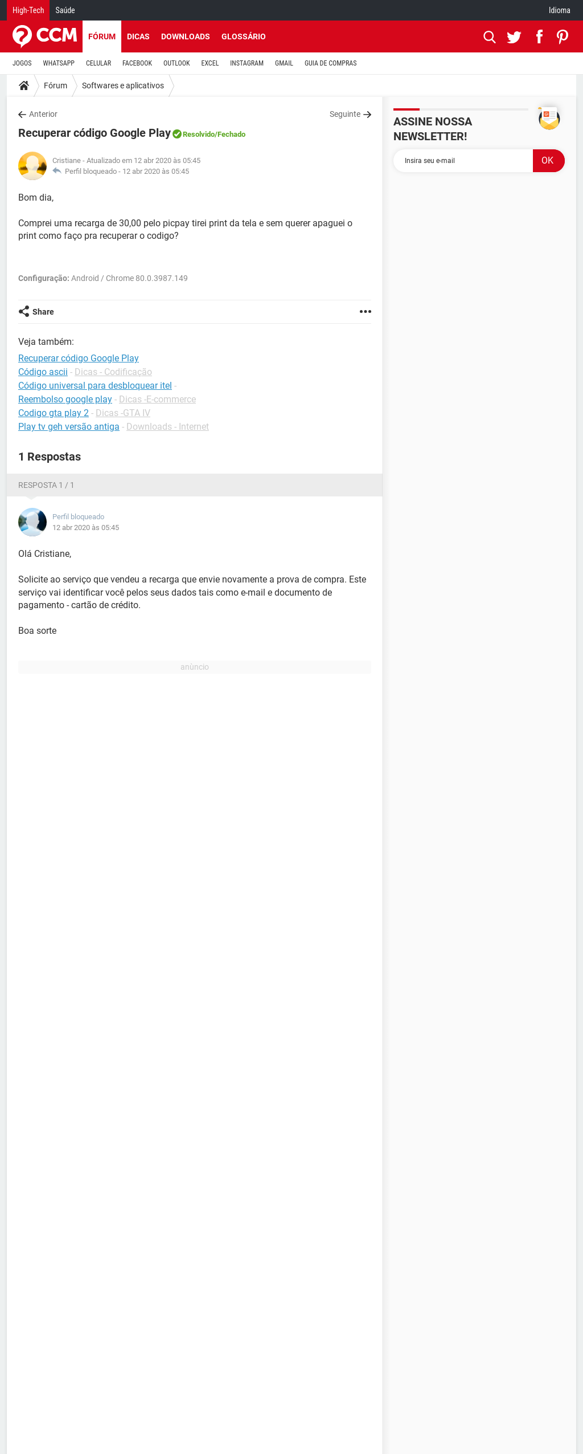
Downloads (185, 36)
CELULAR (98, 63)
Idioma (559, 10)
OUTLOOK (176, 63)
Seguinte (345, 114)
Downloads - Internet (167, 426)
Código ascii (43, 371)
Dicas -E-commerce (157, 399)
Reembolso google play (65, 399)
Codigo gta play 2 (53, 413)
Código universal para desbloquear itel (95, 385)
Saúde (65, 10)
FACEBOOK (137, 63)
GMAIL (284, 63)
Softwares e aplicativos (123, 85)
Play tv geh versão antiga (69, 426)
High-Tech (28, 10)
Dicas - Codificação (113, 371)
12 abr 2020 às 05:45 (155, 171)
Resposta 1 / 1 (46, 485)
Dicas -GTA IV (123, 413)
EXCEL (210, 63)
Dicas (138, 36)
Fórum (102, 36)
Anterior (43, 114)
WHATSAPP (59, 63)
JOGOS (22, 63)
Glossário (243, 36)
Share (43, 311)
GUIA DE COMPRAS (330, 63)
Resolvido (199, 134)
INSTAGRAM (247, 63)
